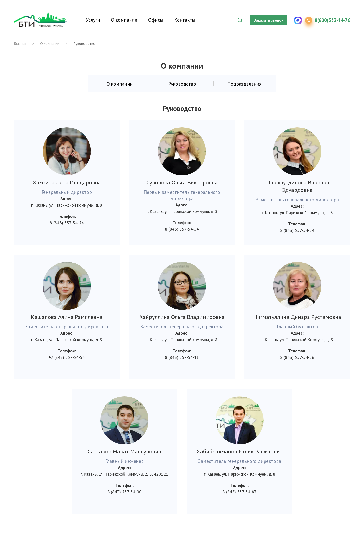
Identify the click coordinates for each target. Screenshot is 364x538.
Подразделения (244, 84)
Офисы (155, 20)
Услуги (93, 20)
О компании (124, 20)
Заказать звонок (268, 20)
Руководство (182, 84)
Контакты (184, 20)
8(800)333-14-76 (332, 20)
